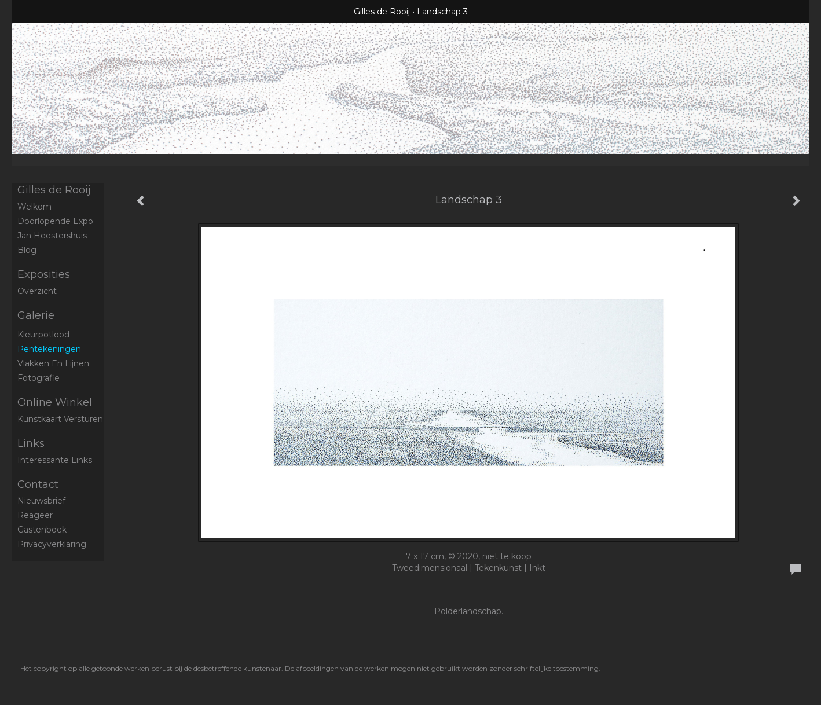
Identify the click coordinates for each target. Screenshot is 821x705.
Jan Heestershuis (52, 235)
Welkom (34, 206)
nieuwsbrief (41, 500)
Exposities (43, 274)
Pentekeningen (49, 349)
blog (26, 250)
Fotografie (38, 378)
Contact (37, 484)
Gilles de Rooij (382, 11)
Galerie (35, 315)
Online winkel (54, 402)
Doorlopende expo (55, 221)
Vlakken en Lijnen (53, 363)
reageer (35, 515)
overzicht (37, 291)
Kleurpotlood (43, 334)
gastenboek (42, 529)
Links (31, 443)
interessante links (54, 460)
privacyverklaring (51, 544)
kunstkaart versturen (60, 419)
